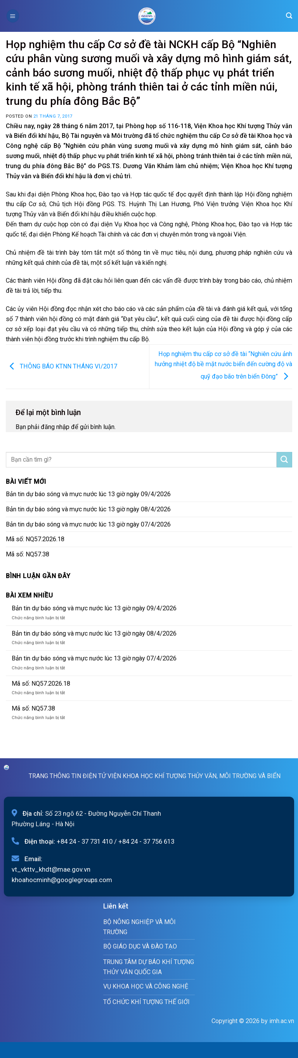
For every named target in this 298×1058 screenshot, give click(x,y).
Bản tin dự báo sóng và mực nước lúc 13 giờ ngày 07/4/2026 (88, 524)
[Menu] (13, 15)
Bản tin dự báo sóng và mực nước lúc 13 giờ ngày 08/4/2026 (88, 509)
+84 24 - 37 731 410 (85, 841)
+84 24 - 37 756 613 (146, 841)
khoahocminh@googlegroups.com (62, 880)
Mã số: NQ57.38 (27, 554)
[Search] (289, 15)
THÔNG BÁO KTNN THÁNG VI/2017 (61, 366)
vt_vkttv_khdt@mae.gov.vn (51, 869)
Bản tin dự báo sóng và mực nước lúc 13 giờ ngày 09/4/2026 (88, 494)
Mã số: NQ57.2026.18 (35, 539)
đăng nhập (55, 427)
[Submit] (284, 459)
